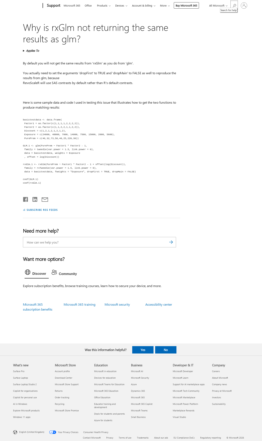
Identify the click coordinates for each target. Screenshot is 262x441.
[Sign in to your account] (244, 5)
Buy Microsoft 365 (186, 5)
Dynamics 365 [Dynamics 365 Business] (138, 390)
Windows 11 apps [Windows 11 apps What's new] (21, 417)
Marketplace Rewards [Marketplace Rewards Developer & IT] (183, 410)
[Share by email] (43, 198)
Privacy (109, 437)
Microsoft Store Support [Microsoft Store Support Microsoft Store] (67, 384)
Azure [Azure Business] (134, 384)
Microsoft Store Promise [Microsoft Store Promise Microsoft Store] (67, 410)
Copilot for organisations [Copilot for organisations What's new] (25, 390)
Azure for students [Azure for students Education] (103, 420)
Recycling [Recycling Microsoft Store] (59, 403)
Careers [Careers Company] (216, 371)
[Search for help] (234, 5)
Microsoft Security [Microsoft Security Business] (140, 377)
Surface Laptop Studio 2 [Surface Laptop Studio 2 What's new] (25, 384)
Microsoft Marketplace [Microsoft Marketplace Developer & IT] (184, 397)
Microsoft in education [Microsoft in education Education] (105, 371)
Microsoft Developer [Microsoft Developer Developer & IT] (183, 371)
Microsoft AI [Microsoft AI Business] (137, 371)
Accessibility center (158, 304)
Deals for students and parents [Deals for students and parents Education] (109, 413)
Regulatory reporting (210, 437)
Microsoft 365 (72, 5)
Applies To (32, 51)
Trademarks (143, 437)
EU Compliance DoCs (184, 437)
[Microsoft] (27, 5)
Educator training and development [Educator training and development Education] (105, 405)
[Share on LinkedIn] (33, 198)
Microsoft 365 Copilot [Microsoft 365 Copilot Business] (141, 403)
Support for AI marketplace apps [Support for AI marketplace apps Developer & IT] (189, 384)
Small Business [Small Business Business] (138, 417)
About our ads (161, 437)
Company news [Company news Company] (219, 384)
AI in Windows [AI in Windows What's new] (20, 403)
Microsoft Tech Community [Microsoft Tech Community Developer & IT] (186, 390)
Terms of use (125, 437)
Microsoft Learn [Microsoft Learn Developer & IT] (180, 377)
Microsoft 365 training (79, 304)
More (163, 5)
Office (88, 5)
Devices (119, 5)
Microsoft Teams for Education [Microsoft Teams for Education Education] (109, 384)
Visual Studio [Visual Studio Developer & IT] (179, 417)
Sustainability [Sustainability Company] (219, 403)
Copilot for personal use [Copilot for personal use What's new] (25, 397)
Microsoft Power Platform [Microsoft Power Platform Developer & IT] (185, 403)
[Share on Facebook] (26, 198)
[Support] (53, 5)
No (166, 350)
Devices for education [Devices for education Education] (105, 377)
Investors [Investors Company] (216, 397)
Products (102, 5)
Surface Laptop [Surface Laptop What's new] (20, 377)
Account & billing (142, 5)
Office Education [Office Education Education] (102, 397)
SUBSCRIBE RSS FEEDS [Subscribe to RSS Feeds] (42, 209)
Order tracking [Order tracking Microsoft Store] (62, 397)
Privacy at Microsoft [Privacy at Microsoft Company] (222, 390)
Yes (143, 350)
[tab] (37, 273)
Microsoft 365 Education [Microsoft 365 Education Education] (106, 390)
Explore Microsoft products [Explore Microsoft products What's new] (26, 410)
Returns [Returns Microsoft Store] (59, 390)
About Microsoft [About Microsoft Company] (220, 377)
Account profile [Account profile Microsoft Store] (62, 371)
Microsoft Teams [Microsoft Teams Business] (139, 410)
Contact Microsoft (92, 437)
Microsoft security (117, 304)
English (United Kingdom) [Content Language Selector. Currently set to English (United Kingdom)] (31, 431)
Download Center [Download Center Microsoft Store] (63, 377)
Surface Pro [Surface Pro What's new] (18, 371)
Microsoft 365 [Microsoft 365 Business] (138, 397)
